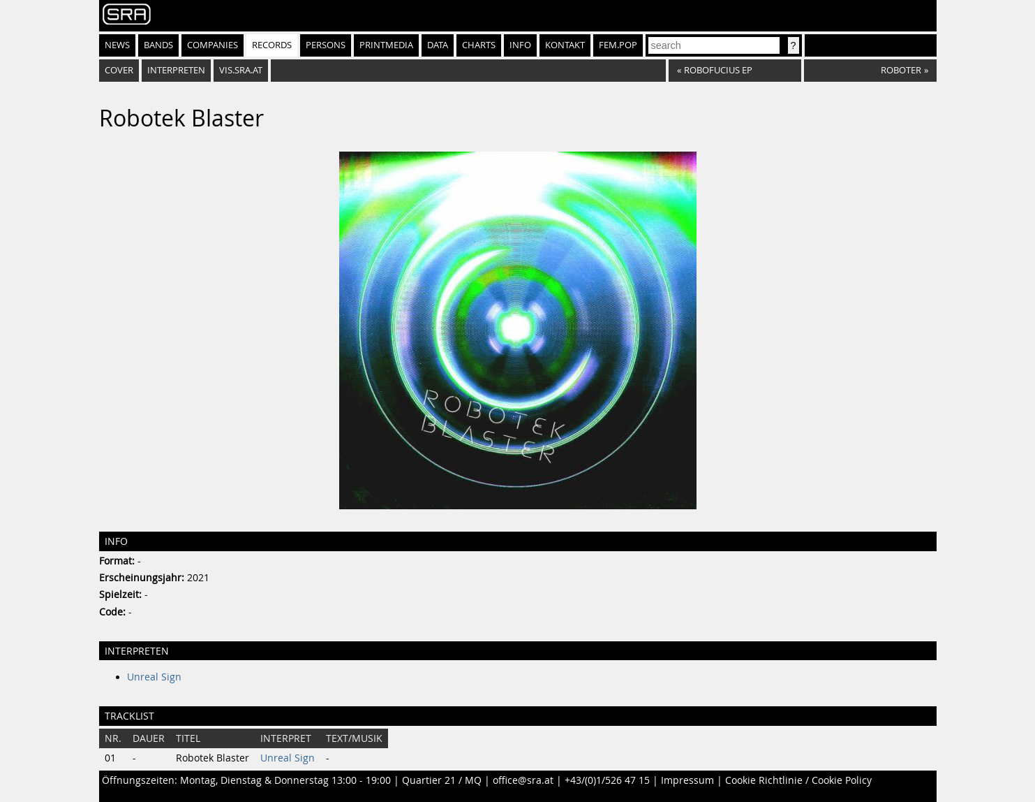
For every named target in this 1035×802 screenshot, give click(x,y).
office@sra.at (523, 780)
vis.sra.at (240, 70)
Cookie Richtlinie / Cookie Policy (798, 780)
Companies (212, 45)
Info (520, 45)
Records (272, 45)
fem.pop (618, 45)
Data (437, 45)
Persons (325, 45)
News (117, 45)
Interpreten (176, 70)
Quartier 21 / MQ (442, 780)
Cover (119, 70)
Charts (479, 45)
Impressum (687, 780)
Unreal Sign (154, 677)
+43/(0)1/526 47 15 (607, 780)
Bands (158, 45)
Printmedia (386, 45)
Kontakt (565, 45)
